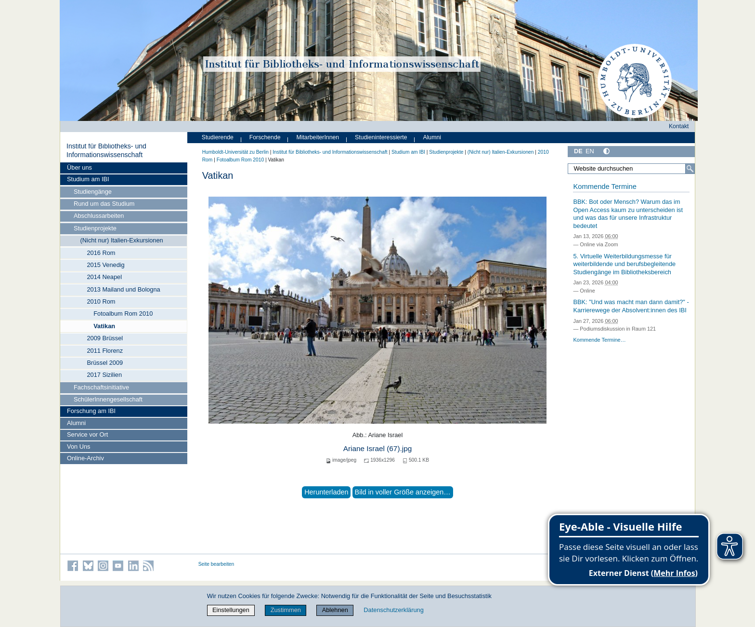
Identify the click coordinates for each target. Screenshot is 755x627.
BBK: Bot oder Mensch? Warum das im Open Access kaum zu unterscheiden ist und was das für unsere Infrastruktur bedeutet (628, 213)
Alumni (76, 423)
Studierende (218, 137)
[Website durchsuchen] (631, 168)
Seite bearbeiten (216, 564)
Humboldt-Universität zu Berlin (235, 152)
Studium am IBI (88, 179)
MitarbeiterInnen (318, 137)
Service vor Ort (87, 434)
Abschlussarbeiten (99, 215)
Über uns (79, 167)
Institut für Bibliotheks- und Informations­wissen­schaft (106, 150)
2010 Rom (101, 301)
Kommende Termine (604, 186)
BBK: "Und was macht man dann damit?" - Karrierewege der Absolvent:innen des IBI (631, 306)
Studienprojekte (95, 228)
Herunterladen (326, 492)
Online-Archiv (85, 458)
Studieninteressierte (381, 137)
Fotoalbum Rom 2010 (123, 313)
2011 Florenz (105, 350)
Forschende (265, 137)
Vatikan (104, 326)
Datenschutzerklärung (393, 610)
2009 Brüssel (105, 338)
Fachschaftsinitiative (101, 387)
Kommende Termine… (599, 340)
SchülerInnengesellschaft (108, 399)
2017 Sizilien (104, 374)
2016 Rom (101, 252)
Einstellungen (230, 610)
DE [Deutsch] (578, 151)
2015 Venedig (105, 264)
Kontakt (679, 126)
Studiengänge (93, 191)
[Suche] (690, 168)
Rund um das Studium (104, 203)
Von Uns (78, 446)
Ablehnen (335, 610)
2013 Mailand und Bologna (123, 289)
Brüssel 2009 (105, 362)
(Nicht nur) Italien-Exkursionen (121, 240)
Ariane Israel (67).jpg (377, 448)
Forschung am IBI (91, 410)
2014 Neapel (104, 276)
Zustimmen (286, 610)
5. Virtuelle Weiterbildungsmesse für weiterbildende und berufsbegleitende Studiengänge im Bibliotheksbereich (624, 264)
